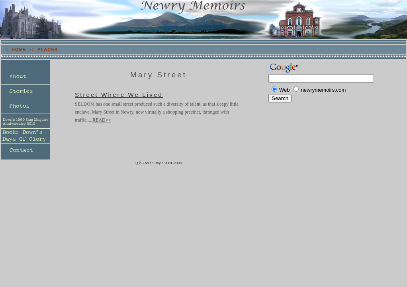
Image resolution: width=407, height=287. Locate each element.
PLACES (47, 49)
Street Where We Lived (119, 94)
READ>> (101, 120)
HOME (19, 49)
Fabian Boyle (153, 163)
